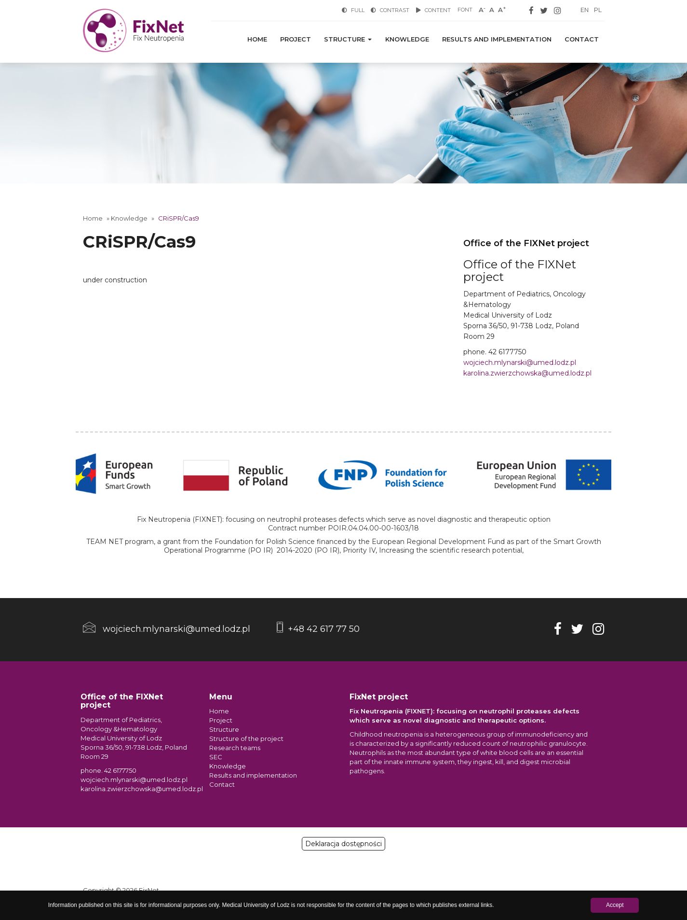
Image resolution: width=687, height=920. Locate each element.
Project (302, 39)
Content (432, 10)
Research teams (234, 748)
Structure (353, 39)
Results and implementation (498, 39)
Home (265, 39)
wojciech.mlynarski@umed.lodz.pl (519, 362)
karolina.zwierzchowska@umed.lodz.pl (527, 373)
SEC (215, 757)
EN (583, 10)
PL (598, 10)
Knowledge (410, 39)
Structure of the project (246, 738)
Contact (582, 39)
